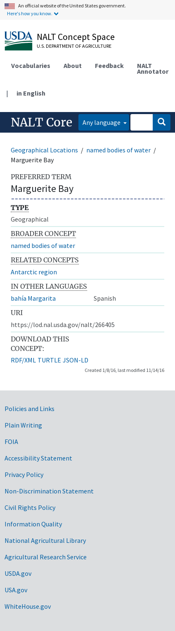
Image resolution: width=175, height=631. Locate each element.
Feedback (109, 65)
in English (31, 93)
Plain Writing (23, 425)
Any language (102, 122)
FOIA (11, 441)
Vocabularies (30, 65)
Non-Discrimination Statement (49, 491)
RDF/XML (23, 360)
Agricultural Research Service (46, 557)
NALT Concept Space (76, 36)
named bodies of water (118, 150)
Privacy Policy (24, 474)
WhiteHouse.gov (28, 606)
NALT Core (41, 122)
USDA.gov (18, 573)
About (73, 65)
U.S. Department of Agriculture (74, 46)
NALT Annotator (152, 68)
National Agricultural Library (45, 540)
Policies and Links (29, 408)
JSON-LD (75, 360)
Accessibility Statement (38, 458)
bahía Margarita (33, 298)
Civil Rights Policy (30, 507)
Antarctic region (34, 272)
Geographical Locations (44, 150)
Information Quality (33, 524)
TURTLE (49, 360)
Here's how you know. (29, 13)
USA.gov (16, 590)
